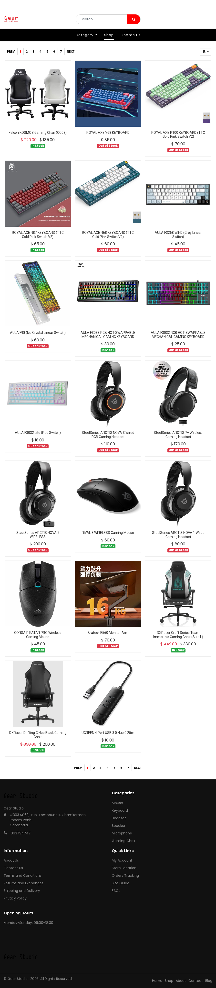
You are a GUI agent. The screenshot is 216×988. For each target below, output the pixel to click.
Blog (208, 980)
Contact (195, 980)
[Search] (133, 21)
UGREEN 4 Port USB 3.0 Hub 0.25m (108, 733)
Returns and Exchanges (23, 883)
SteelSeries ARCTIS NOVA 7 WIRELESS (37, 535)
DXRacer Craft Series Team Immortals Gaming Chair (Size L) (178, 635)
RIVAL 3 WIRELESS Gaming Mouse (108, 533)
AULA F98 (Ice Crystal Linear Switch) (38, 333)
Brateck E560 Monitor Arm (108, 633)
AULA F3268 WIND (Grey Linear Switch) (178, 235)
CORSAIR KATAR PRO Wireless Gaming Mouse (37, 635)
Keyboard (120, 810)
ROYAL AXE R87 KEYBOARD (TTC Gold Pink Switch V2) (38, 235)
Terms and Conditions (22, 875)
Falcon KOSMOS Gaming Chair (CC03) (38, 133)
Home (157, 980)
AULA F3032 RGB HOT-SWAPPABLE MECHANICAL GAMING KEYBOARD (178, 335)
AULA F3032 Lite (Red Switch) (38, 433)
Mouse (117, 802)
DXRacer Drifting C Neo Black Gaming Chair (37, 735)
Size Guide (120, 883)
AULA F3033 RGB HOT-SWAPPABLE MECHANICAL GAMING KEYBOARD (108, 335)
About (181, 980)
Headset (119, 818)
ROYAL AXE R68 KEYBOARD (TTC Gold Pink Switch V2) (108, 235)
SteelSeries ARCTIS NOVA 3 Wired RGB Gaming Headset (108, 435)
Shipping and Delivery (22, 890)
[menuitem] (109, 38)
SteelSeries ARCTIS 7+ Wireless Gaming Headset (178, 435)
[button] (205, 52)
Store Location (124, 867)
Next (71, 51)
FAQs (116, 890)
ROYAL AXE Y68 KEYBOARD (108, 133)
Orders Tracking (125, 875)
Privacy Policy (15, 898)
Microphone (122, 833)
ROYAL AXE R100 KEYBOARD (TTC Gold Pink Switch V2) (178, 135)
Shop (169, 980)
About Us (11, 860)
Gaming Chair (123, 840)
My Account (122, 860)
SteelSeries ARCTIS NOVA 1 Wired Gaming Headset (178, 535)
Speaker (118, 825)
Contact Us (13, 867)
